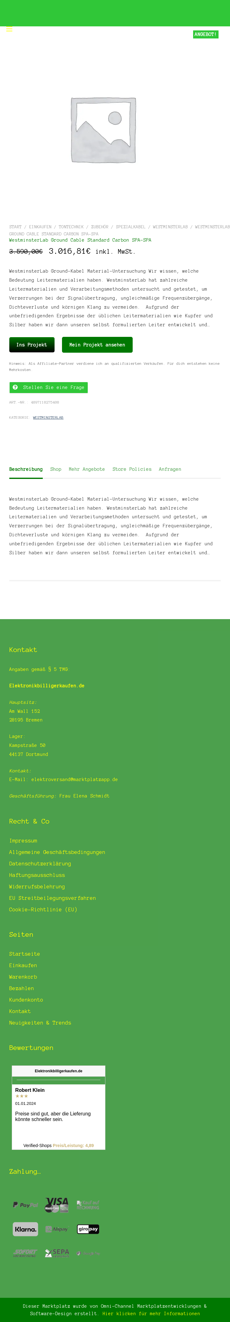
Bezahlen (21, 988)
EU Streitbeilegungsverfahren (52, 898)
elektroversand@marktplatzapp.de (75, 779)
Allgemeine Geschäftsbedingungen (57, 852)
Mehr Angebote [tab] (87, 469)
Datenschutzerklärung (40, 863)
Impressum (23, 840)
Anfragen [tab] (170, 469)
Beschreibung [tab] (26, 469)
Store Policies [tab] (132, 469)
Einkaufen (40, 227)
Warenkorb (23, 977)
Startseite (24, 954)
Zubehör (99, 227)
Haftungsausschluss (37, 875)
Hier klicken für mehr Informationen (150, 1313)
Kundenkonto (26, 1000)
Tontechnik (71, 227)
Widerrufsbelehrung (37, 886)
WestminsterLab (170, 227)
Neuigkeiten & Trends (40, 1022)
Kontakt (20, 1011)
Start (15, 227)
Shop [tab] (55, 469)
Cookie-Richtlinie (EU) (43, 909)
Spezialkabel (131, 227)
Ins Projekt (31, 344)
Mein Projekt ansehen (97, 344)
